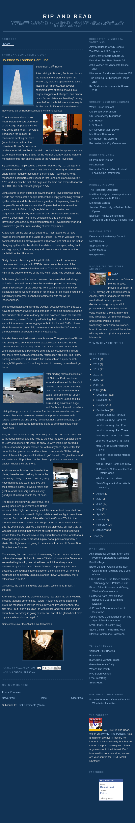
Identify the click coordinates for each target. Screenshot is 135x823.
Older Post (77, 697)
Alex (115, 274)
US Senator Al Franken (102, 111)
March (100, 519)
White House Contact (101, 107)
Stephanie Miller (98, 245)
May (99, 509)
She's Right (95, 682)
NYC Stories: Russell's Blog (105, 625)
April (99, 514)
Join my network (107, 798)
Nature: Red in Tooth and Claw (113, 463)
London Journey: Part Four (111, 425)
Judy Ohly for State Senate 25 (106, 55)
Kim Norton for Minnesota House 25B (110, 73)
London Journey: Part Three (112, 430)
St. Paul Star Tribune (101, 159)
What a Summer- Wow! (109, 478)
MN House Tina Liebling (103, 138)
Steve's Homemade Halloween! (107, 633)
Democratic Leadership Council (107, 236)
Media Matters (97, 249)
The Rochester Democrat (103, 189)
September (103, 410)
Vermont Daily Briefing (102, 650)
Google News (97, 254)
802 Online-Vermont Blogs (104, 659)
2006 (96, 536)
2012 (96, 364)
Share (6, 43)
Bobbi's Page (96, 562)
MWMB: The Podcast (113, 733)
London (17, 672)
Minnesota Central (99, 202)
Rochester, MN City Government (107, 143)
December (102, 394)
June (99, 503)
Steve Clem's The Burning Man (107, 629)
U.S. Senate (96, 125)
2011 (96, 369)
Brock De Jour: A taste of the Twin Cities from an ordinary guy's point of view (110, 570)
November (102, 399)
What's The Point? (99, 669)
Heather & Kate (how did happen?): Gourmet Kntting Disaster (106, 599)
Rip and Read (68, 16)
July (99, 498)
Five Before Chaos (100, 673)
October (101, 405)
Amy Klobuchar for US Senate (106, 46)
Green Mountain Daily (101, 664)
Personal (30, 672)
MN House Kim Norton (102, 134)
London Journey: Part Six (110, 414)
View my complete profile (106, 343)
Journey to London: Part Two (112, 435)
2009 (96, 379)
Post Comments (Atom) (31, 705)
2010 (96, 374)
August (100, 493)
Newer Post (8, 697)
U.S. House (95, 120)
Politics (103, 793)
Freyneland (95, 655)
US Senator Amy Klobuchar (105, 115)
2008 (96, 384)
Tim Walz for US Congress (104, 51)
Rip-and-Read (107, 787)
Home (43, 697)
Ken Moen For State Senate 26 (107, 60)
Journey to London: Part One (112, 440)
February (102, 524)
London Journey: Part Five (111, 419)
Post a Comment (11, 692)
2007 (96, 390)
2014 (96, 359)
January (101, 529)
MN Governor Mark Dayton (104, 129)
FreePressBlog (97, 677)
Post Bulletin (96, 164)
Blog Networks (107, 780)
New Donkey (96, 240)
